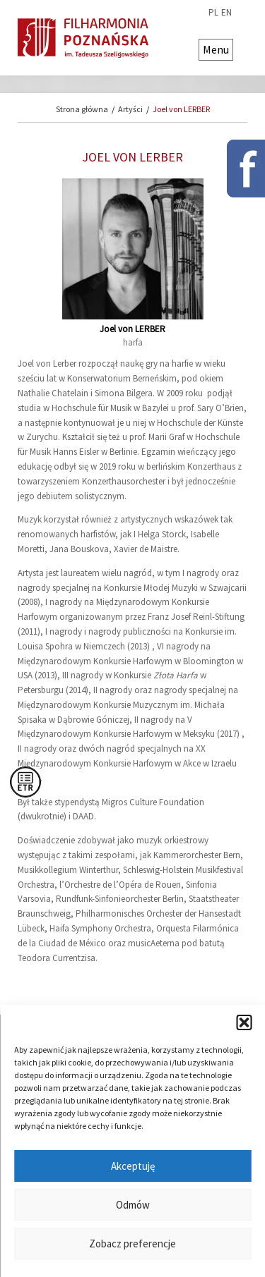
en (226, 12)
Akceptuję (133, 1166)
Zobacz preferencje (132, 1243)
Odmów (133, 1204)
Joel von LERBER (181, 109)
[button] (244, 1022)
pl (213, 12)
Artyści (130, 109)
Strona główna (82, 109)
